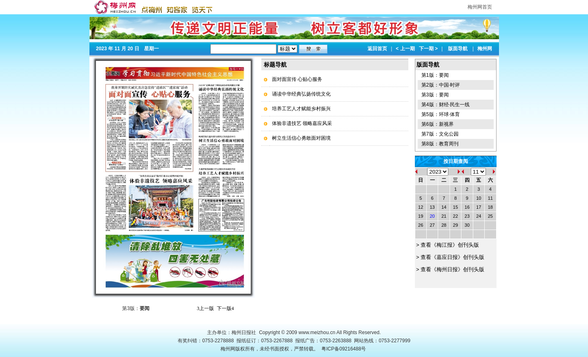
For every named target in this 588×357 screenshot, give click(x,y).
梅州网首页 (480, 7)
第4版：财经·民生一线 (445, 104)
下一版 (225, 308)
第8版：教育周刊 (440, 144)
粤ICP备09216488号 (343, 349)
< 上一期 (405, 48)
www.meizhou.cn (316, 332)
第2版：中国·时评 (440, 85)
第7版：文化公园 (440, 134)
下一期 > (428, 48)
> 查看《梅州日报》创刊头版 (450, 269)
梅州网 (484, 48)
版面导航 (458, 48)
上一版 (205, 308)
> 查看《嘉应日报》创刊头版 (450, 257)
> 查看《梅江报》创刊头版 (447, 245)
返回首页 (377, 48)
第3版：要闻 (435, 95)
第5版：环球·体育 (440, 114)
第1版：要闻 (435, 75)
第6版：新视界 (437, 124)
